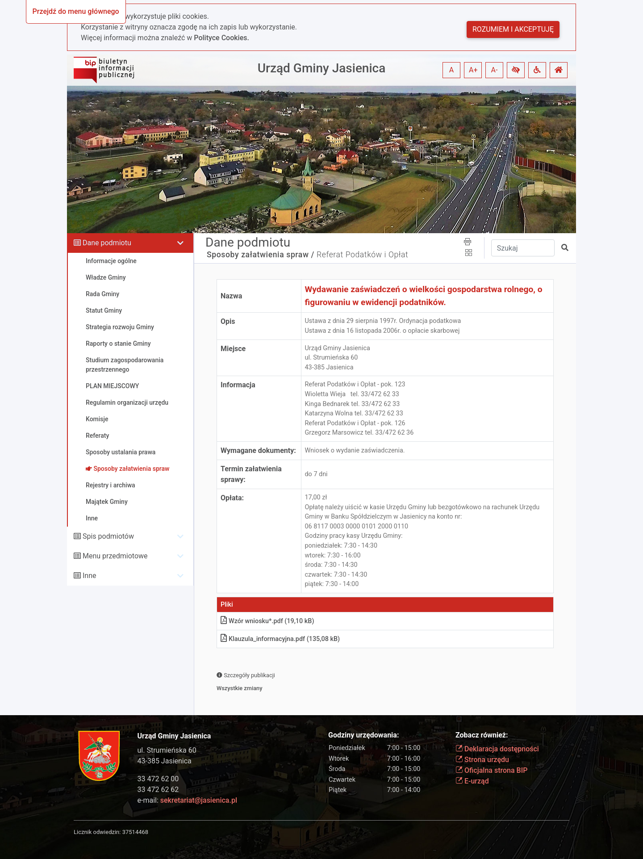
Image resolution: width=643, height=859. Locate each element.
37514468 (135, 832)
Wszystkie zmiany (240, 688)
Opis (228, 321)
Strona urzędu (482, 759)
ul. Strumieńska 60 (167, 750)
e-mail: (187, 800)
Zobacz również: (481, 735)
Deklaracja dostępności (497, 749)
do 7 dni (316, 474)
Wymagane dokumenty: (258, 450)
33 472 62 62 (158, 789)
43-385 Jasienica (165, 761)
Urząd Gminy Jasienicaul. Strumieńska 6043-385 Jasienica (337, 357)
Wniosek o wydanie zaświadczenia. (355, 450)
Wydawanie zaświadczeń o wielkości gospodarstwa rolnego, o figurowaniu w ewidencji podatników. (424, 295)
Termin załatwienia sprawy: (251, 474)
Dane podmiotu (107, 243)
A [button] (451, 70)
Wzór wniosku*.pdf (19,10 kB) (267, 621)
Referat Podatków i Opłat (362, 254)
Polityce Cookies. (221, 38)
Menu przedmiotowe (115, 556)
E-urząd (472, 781)
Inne (89, 575)
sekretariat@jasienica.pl (198, 800)
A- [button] (494, 70)
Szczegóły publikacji (246, 675)
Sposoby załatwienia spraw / (260, 254)
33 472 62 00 (158, 779)
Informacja (238, 385)
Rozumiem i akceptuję (513, 29)
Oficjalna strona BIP (491, 770)
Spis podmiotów (108, 536)
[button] (516, 70)
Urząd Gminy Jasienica (322, 68)
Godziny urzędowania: (363, 735)
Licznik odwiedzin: (97, 832)
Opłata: (232, 498)
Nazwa (231, 296)
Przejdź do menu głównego (76, 11)
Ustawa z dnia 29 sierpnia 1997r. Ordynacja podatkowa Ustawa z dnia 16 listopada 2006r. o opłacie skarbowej (383, 326)
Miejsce (233, 348)
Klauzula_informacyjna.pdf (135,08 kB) (280, 639)
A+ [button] (473, 70)
